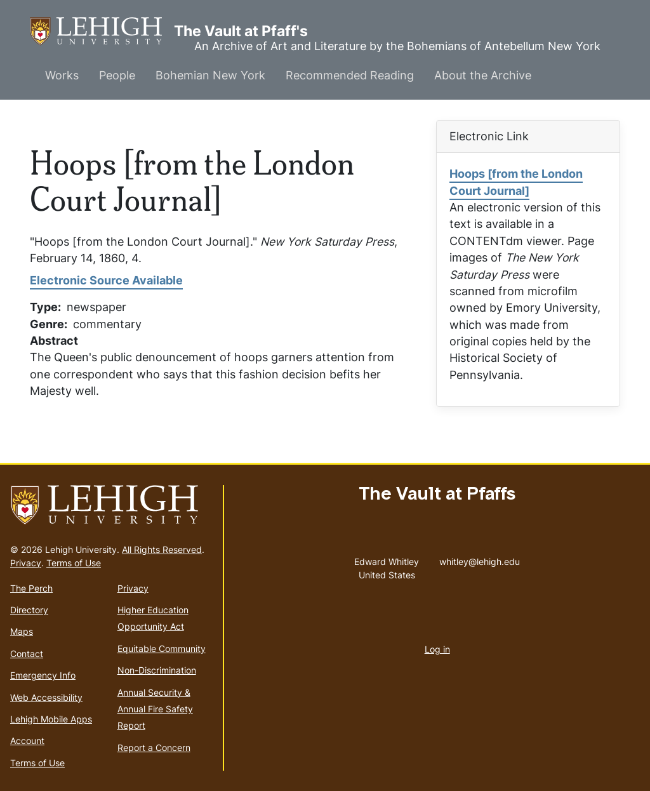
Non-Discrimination (156, 670)
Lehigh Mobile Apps (51, 719)
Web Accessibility (46, 697)
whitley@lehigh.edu (479, 559)
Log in (437, 649)
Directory (29, 610)
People (117, 75)
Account (27, 740)
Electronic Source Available (106, 280)
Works (62, 75)
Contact (26, 654)
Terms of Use (73, 563)
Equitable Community (161, 648)
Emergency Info (43, 675)
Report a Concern (153, 747)
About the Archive (482, 75)
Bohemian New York (210, 75)
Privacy (25, 563)
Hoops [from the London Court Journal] (516, 182)
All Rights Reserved (162, 549)
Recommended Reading (350, 75)
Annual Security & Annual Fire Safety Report (155, 709)
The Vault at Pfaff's (102, 31)
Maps (21, 631)
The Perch (31, 588)
